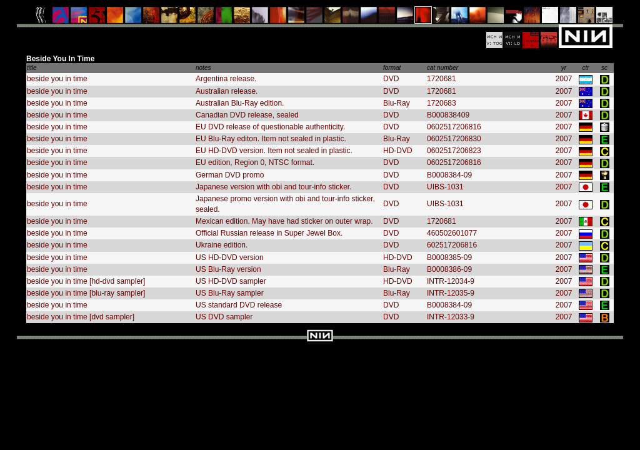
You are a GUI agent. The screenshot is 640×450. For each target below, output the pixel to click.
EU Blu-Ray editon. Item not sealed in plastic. (271, 138)
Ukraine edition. (222, 245)
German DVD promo (230, 175)
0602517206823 (454, 150)
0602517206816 (454, 126)
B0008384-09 (449, 175)
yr (563, 67)
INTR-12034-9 (450, 281)
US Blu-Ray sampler (230, 293)
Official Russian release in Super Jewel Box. (269, 233)
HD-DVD (397, 150)
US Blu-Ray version (228, 269)
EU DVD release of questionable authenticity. (270, 126)
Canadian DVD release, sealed (247, 115)
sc (604, 67)
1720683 (441, 103)
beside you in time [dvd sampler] (80, 316)
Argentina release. (226, 78)
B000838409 (448, 115)
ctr (585, 67)
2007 (564, 78)
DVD (391, 78)
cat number (442, 67)
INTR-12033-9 (450, 316)
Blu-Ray (396, 103)
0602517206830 (454, 138)
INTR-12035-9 (450, 293)
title (32, 67)
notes (203, 67)
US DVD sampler (224, 316)
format (392, 67)
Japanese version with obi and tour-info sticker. (273, 186)
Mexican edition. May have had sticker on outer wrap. (284, 221)
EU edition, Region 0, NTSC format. (255, 162)
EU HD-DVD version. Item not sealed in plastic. (274, 150)
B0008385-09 (449, 257)
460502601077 (452, 233)
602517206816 (452, 245)
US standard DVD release (239, 305)
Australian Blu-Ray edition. (240, 103)
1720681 (441, 78)
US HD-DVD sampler (231, 281)
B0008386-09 (449, 269)
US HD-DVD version (230, 257)
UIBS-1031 (445, 186)
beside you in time (57, 78)
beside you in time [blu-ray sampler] (86, 293)
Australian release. (227, 91)
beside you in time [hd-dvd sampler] (86, 281)
